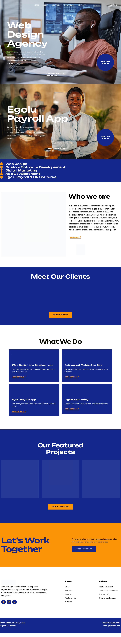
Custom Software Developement (38, 168)
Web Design (15, 164)
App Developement (23, 175)
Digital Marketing (21, 172)
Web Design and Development (33, 367)
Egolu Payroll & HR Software (32, 179)
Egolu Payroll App (24, 402)
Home (36, 5)
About (45, 5)
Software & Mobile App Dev (84, 367)
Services (56, 5)
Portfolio (69, 5)
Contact (82, 5)
